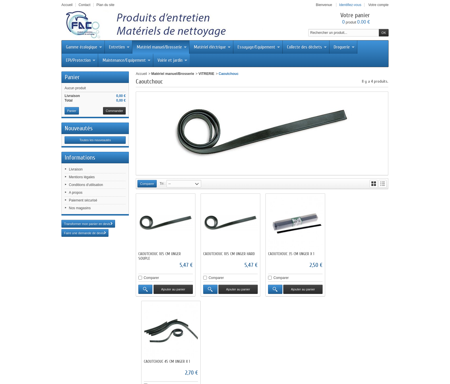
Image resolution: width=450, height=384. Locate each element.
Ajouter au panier (173, 289)
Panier (72, 77)
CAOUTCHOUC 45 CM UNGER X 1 (355, 253)
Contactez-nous (204, 363)
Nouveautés (79, 128)
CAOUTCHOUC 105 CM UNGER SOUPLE (159, 256)
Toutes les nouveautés (95, 140)
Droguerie (344, 47)
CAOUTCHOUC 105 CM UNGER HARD (229, 253)
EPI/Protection (81, 60)
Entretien (119, 47)
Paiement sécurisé (83, 200)
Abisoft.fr (239, 373)
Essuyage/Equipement (259, 47)
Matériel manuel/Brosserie (162, 47)
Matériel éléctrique (212, 47)
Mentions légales (82, 177)
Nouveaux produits (139, 363)
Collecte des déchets (307, 47)
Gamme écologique (84, 47)
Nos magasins (80, 208)
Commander (114, 111)
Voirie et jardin (172, 60)
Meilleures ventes (173, 363)
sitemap (319, 363)
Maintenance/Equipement (126, 60)
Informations (80, 157)
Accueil (141, 74)
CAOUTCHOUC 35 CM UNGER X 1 (290, 253)
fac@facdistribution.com (248, 348)
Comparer (151, 278)
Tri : (162, 184)
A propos (75, 193)
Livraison (76, 169)
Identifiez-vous (350, 5)
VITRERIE (206, 74)
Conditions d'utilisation (86, 185)
